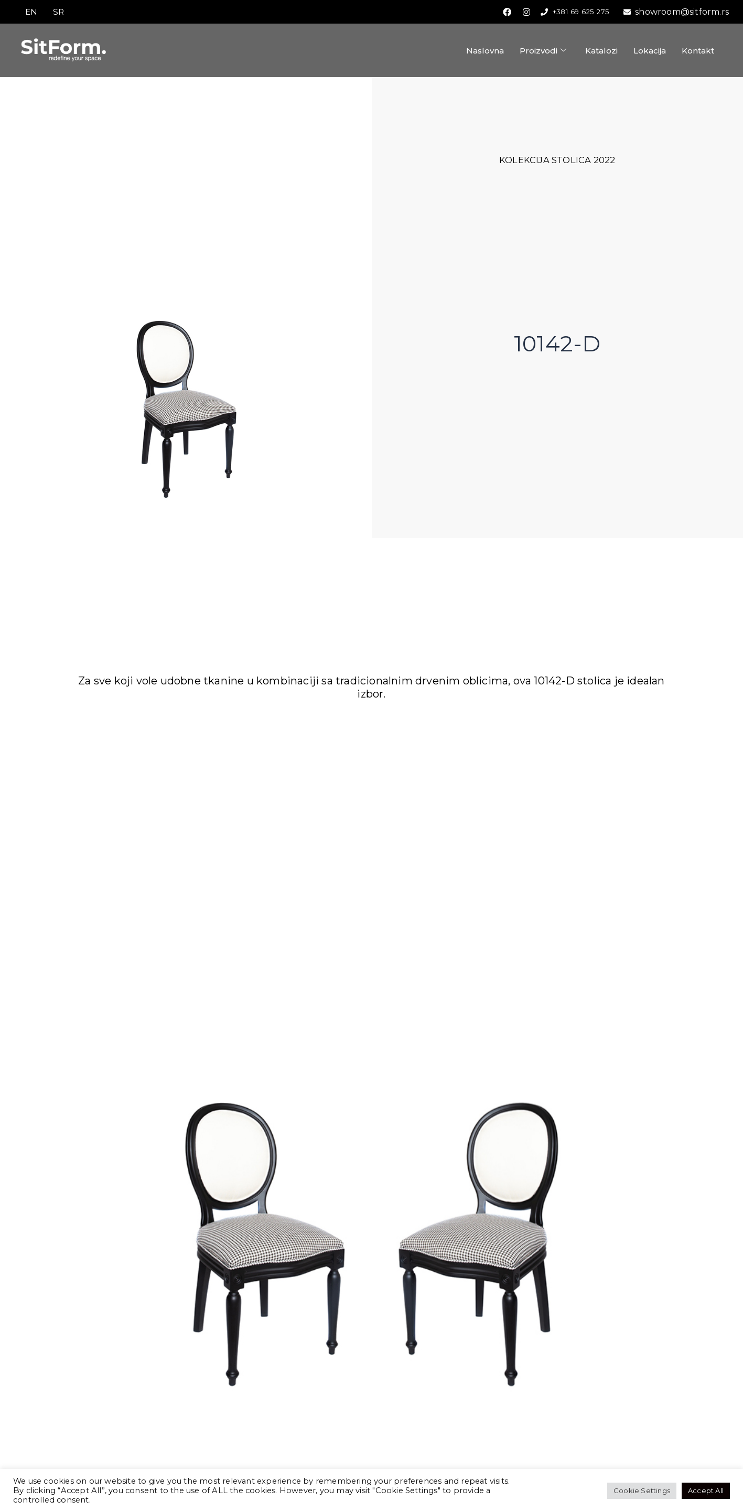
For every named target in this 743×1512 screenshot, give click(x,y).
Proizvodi (543, 51)
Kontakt (698, 51)
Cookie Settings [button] (641, 1490)
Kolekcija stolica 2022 (557, 160)
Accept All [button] (706, 1490)
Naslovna (485, 51)
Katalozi (601, 51)
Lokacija (649, 51)
